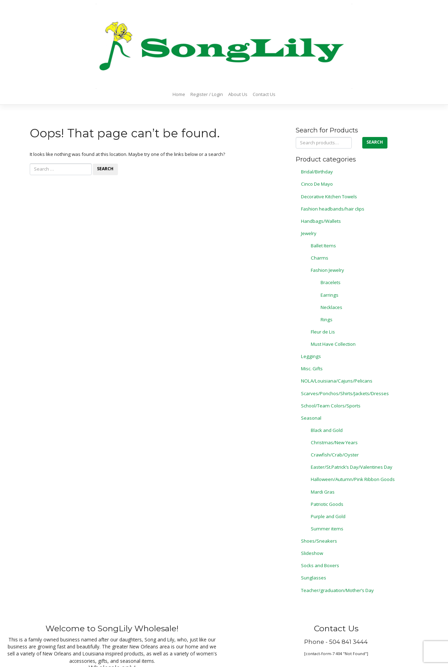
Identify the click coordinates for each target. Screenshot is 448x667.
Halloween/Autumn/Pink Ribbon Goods (353, 479)
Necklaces (331, 307)
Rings (326, 319)
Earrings (329, 295)
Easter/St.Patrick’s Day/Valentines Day (351, 467)
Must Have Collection (333, 344)
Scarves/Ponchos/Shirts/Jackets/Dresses (345, 393)
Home (179, 94)
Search (374, 142)
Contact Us (264, 94)
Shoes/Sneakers (319, 541)
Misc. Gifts (312, 368)
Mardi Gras (323, 492)
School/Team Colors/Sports (330, 406)
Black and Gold (327, 430)
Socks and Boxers (320, 565)
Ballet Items (323, 245)
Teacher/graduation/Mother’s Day (337, 590)
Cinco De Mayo (317, 184)
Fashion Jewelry (327, 270)
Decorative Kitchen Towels (329, 196)
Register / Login (206, 94)
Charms (319, 258)
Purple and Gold (328, 516)
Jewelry (308, 233)
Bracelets (331, 282)
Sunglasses (313, 578)
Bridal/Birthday (317, 172)
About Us (237, 94)
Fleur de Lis (323, 332)
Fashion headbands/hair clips (332, 209)
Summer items (327, 528)
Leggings (311, 356)
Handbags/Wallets (321, 221)
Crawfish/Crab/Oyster (335, 455)
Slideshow (312, 553)
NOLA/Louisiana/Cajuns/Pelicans (336, 381)
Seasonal (311, 418)
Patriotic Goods (327, 504)
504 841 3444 (348, 641)
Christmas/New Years (334, 442)
